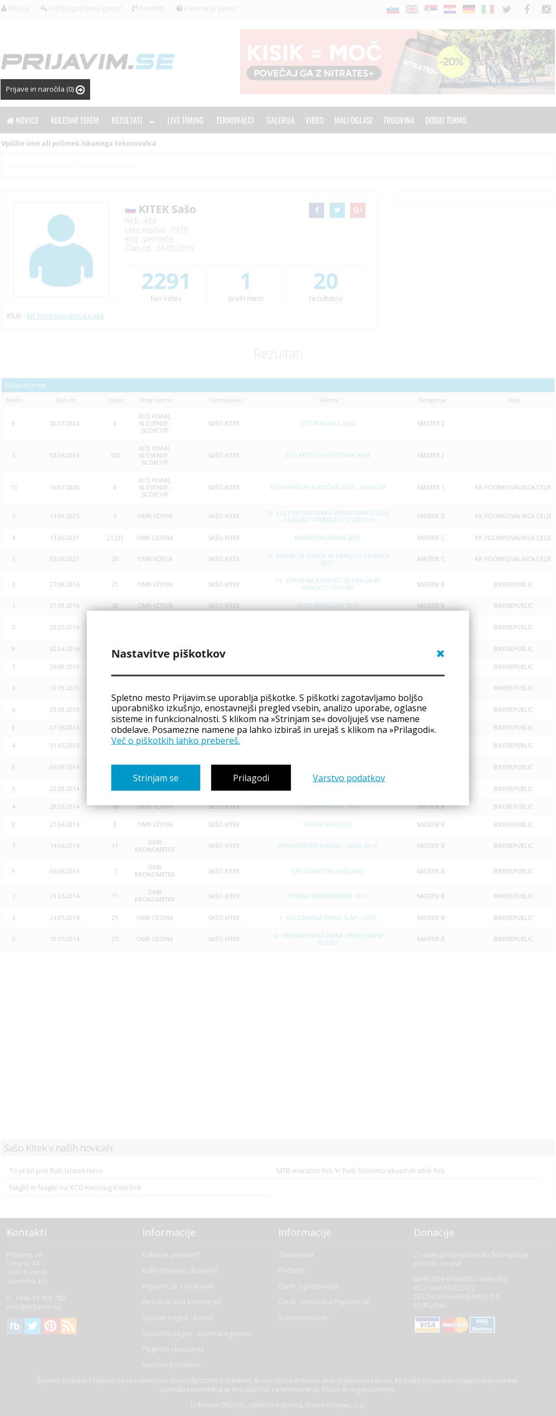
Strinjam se (156, 778)
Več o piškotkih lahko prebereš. (175, 740)
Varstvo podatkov (349, 778)
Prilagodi (251, 778)
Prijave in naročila (45, 89)
